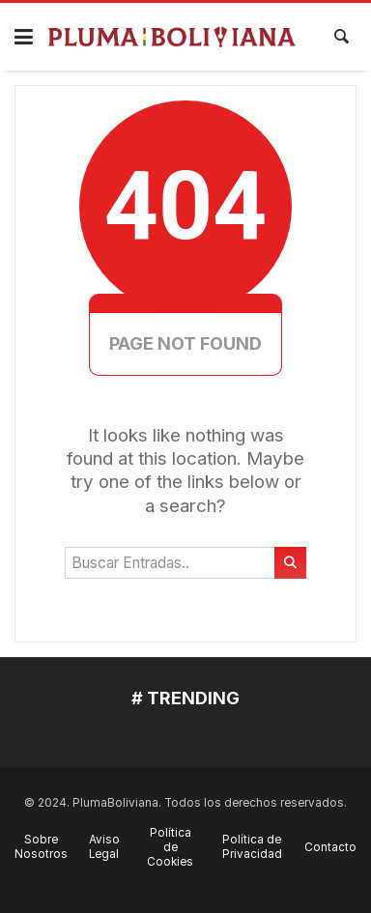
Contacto (330, 847)
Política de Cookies (170, 847)
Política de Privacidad (252, 847)
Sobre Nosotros (41, 847)
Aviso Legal (104, 847)
